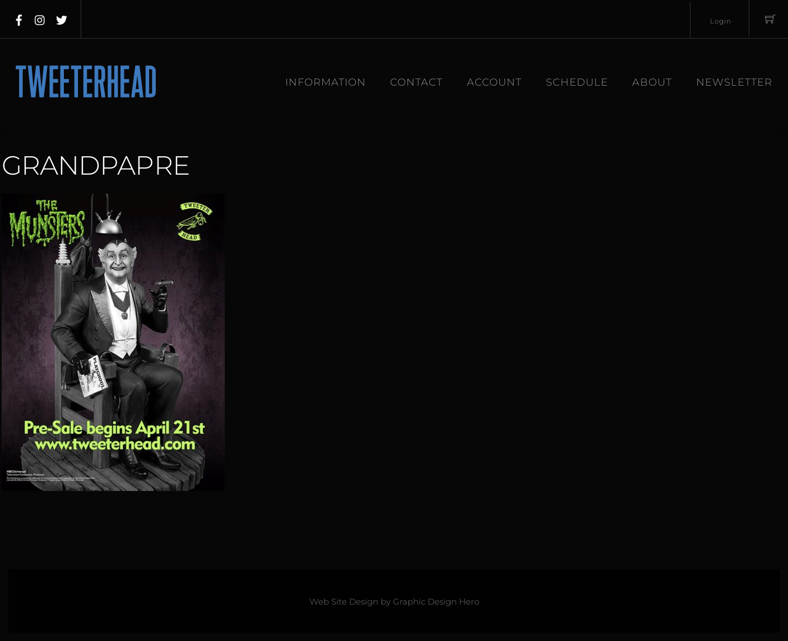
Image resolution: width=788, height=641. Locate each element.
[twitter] (61, 18)
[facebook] (19, 18)
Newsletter (734, 82)
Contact (416, 82)
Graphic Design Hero (436, 602)
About (652, 82)
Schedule (577, 82)
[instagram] (40, 18)
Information (325, 82)
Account (494, 82)
